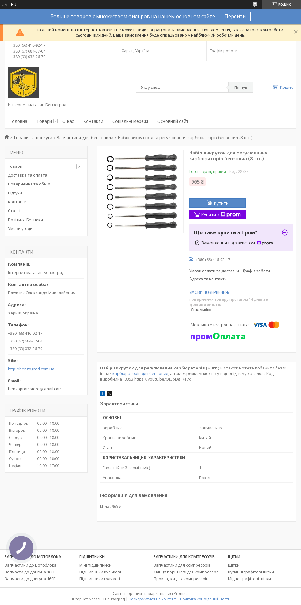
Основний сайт (173, 121)
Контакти (93, 121)
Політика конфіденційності (204, 599)
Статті (14, 210)
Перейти (235, 16)
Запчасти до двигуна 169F (30, 578)
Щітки (234, 565)
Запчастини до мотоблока (31, 565)
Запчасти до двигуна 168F (30, 572)
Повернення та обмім (29, 184)
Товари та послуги (32, 137)
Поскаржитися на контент (152, 599)
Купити (221, 203)
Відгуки (15, 193)
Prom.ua (181, 593)
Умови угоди (20, 228)
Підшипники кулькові (100, 572)
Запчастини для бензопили (85, 137)
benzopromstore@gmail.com (35, 389)
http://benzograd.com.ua (31, 369)
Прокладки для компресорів (181, 578)
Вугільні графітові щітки (251, 572)
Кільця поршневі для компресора (186, 572)
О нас (68, 121)
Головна (18, 121)
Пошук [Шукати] (240, 87)
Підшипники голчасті (99, 578)
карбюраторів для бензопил (140, 373)
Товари (44, 121)
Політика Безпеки (25, 219)
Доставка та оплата (27, 175)
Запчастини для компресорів (182, 565)
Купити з (221, 214)
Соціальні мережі (130, 121)
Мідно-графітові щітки (249, 578)
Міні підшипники (95, 565)
